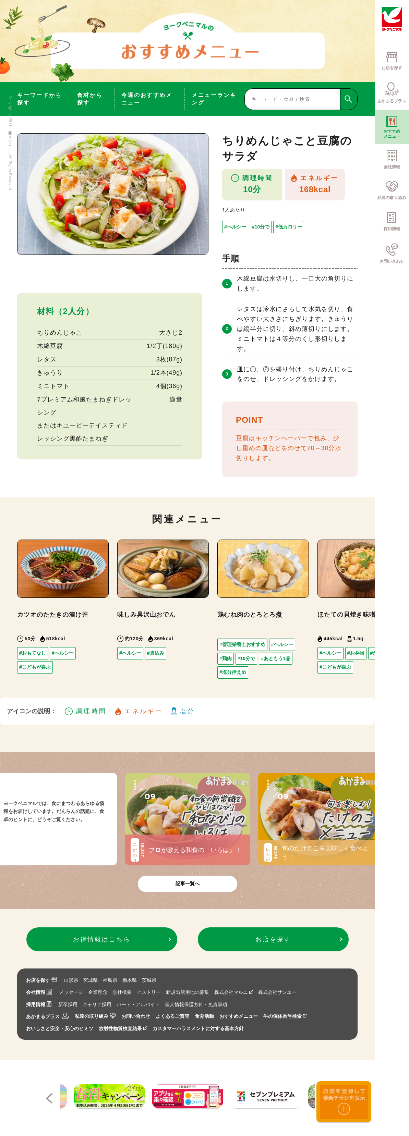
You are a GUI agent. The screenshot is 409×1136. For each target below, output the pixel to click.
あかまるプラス (47, 1016)
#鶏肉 (225, 658)
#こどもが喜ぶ (35, 667)
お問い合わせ (135, 1016)
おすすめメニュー (238, 1016)
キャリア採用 (97, 1004)
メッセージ (71, 992)
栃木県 (129, 980)
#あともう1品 (275, 658)
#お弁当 (355, 653)
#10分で (260, 227)
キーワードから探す (39, 99)
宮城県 (90, 980)
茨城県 (149, 980)
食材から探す (90, 99)
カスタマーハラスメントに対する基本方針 (198, 1028)
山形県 (71, 980)
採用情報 (38, 1004)
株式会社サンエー (277, 992)
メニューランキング (214, 99)
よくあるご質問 (172, 1016)
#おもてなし (32, 653)
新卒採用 (67, 1004)
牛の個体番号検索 (285, 1016)
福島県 (110, 980)
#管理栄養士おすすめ (242, 644)
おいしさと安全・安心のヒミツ (59, 1028)
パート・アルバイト (138, 1004)
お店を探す (41, 980)
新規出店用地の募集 (187, 992)
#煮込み (155, 653)
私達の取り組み (95, 1016)
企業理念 (97, 992)
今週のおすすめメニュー (146, 99)
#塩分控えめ (232, 672)
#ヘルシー (235, 227)
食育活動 (204, 1016)
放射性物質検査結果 (123, 1028)
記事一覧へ (188, 883)
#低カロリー (288, 227)
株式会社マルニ (233, 992)
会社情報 (39, 992)
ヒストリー (149, 992)
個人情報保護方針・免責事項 (196, 1004)
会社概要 (122, 992)
